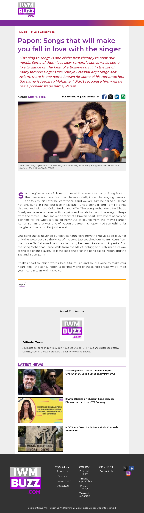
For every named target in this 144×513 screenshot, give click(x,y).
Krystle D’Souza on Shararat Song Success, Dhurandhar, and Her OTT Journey (90, 401)
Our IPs (62, 476)
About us (62, 471)
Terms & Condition (84, 494)
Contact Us (106, 471)
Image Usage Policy (84, 480)
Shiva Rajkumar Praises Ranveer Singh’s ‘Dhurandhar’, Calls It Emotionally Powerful (90, 372)
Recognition (62, 480)
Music (23, 31)
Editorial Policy (84, 472)
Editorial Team (37, 96)
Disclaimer (62, 485)
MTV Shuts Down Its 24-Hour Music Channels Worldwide (91, 429)
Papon (22, 284)
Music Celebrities (43, 31)
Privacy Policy (84, 487)
